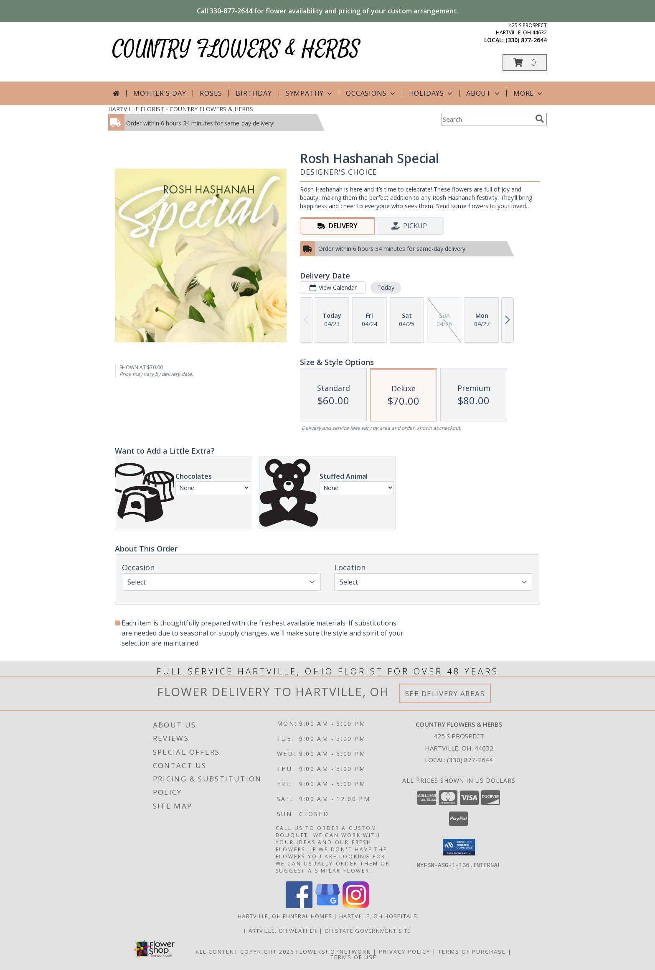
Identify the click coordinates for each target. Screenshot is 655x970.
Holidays (431, 93)
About (483, 93)
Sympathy (310, 93)
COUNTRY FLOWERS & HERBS (236, 49)
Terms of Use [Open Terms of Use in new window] (353, 957)
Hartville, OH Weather (280, 930)
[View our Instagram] (356, 906)
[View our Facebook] (299, 906)
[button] (525, 62)
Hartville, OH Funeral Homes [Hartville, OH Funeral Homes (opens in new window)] (285, 916)
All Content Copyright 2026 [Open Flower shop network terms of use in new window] (244, 951)
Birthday (254, 93)
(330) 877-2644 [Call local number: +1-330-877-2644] (526, 40)
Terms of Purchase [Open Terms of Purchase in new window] (472, 951)
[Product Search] (486, 119)
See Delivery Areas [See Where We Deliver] (445, 693)
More (528, 93)
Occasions (371, 93)
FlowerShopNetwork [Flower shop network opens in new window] (333, 951)
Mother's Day (159, 93)
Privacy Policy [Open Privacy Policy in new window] (404, 951)
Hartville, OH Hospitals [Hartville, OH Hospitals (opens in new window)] (378, 916)
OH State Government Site (368, 930)
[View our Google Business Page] (327, 906)
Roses (211, 93)
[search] (539, 118)
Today (385, 287)
